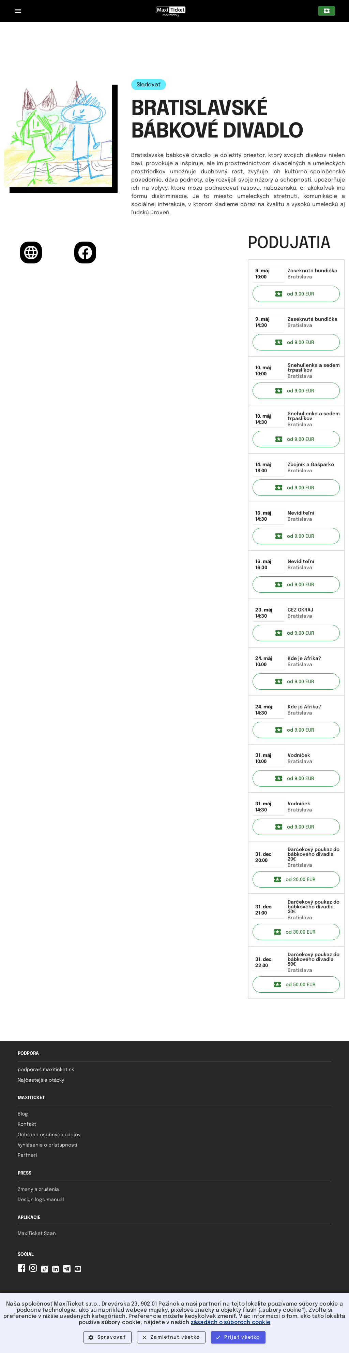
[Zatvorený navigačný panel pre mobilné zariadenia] (18, 11)
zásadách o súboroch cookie (230, 1322)
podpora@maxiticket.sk (46, 1069)
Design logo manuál (41, 1199)
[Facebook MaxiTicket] (23, 1271)
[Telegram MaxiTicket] (68, 1271)
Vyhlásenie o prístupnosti (47, 1145)
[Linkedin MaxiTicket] (57, 1271)
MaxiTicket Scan (37, 1233)
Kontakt (27, 1124)
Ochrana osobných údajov (49, 1135)
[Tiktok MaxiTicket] (46, 1271)
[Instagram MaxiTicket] (34, 1271)
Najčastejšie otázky (41, 1080)
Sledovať (149, 85)
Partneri (27, 1155)
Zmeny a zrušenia (38, 1189)
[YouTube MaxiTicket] (79, 1271)
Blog (23, 1114)
